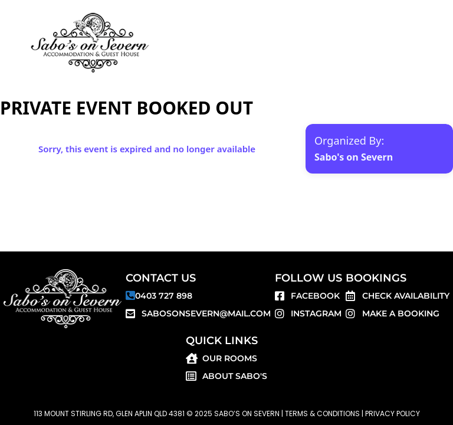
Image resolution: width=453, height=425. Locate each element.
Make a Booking (400, 313)
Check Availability (405, 295)
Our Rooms (229, 358)
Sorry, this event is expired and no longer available (146, 149)
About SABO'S (234, 376)
